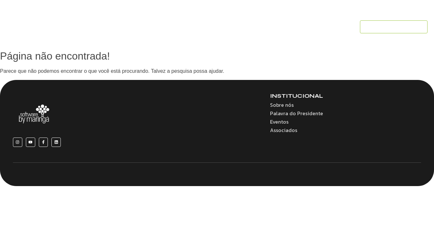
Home (92, 27)
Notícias (290, 27)
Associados (228, 27)
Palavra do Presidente (296, 113)
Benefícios (156, 27)
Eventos (261, 27)
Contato (320, 27)
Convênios (191, 27)
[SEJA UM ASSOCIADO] (394, 27)
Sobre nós (121, 27)
